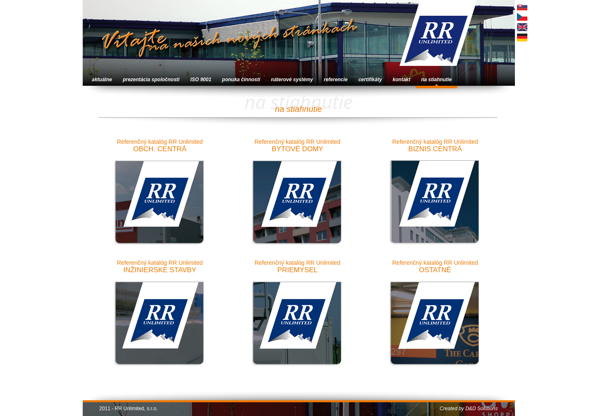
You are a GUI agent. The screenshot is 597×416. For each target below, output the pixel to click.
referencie (335, 79)
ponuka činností (241, 79)
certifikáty (370, 79)
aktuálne (102, 79)
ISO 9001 (200, 79)
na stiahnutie (436, 79)
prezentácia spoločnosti (151, 79)
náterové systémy (292, 79)
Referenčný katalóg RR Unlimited (160, 194)
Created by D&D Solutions (468, 408)
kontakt (401, 79)
